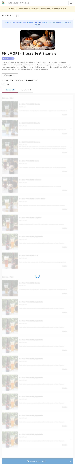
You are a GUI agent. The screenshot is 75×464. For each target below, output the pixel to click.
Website (6, 84)
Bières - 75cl (26, 90)
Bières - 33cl (10, 90)
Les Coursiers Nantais (18, 3)
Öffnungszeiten (9, 75)
